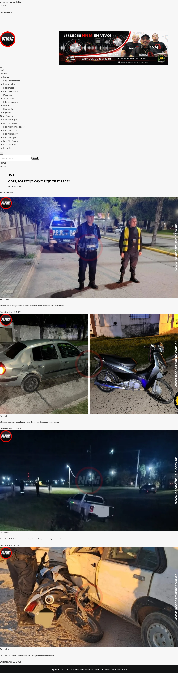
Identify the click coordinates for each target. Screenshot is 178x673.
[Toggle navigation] (1, 67)
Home (3, 162)
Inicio (2, 70)
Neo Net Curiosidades (14, 126)
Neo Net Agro (10, 119)
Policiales (7, 94)
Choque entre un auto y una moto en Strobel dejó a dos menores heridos (27, 655)
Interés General (10, 101)
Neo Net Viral (9, 144)
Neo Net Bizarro (11, 123)
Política (6, 105)
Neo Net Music (92, 669)
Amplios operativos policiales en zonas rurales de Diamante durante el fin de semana (32, 305)
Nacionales (8, 87)
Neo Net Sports (10, 137)
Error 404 (4, 166)
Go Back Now (14, 186)
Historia (7, 148)
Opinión (7, 112)
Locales (6, 77)
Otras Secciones (8, 116)
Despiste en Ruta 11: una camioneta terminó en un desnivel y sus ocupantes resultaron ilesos (34, 539)
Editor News (107, 669)
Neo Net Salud (10, 130)
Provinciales (9, 84)
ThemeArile (121, 669)
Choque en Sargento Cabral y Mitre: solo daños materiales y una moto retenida (29, 422)
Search (35, 158)
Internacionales (10, 91)
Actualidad (8, 98)
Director (4, 312)
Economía (8, 109)
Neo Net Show (10, 133)
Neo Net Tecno (10, 141)
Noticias (4, 73)
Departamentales (11, 80)
